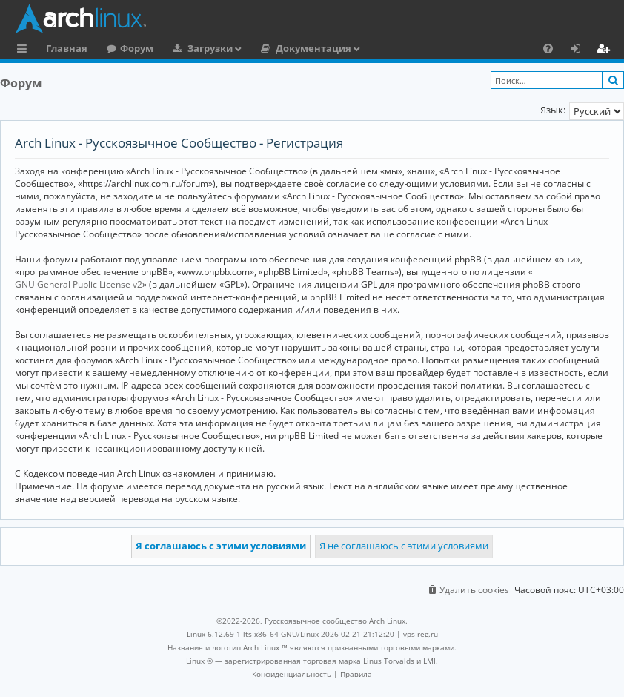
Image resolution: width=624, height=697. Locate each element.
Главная (66, 48)
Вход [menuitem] (580, 50)
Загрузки (210, 48)
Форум (136, 48)
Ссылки (24, 50)
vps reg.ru (420, 634)
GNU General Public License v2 (78, 284)
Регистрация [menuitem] (606, 50)
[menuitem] (548, 48)
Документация (313, 48)
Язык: (552, 109)
